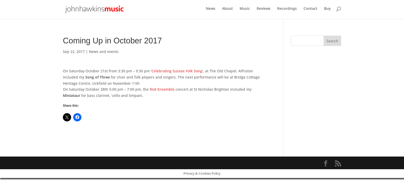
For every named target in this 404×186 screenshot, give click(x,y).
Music (245, 11)
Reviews (264, 11)
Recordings (287, 11)
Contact (310, 11)
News (210, 11)
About (227, 11)
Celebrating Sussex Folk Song (177, 70)
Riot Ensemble (162, 89)
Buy (327, 11)
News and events (104, 51)
